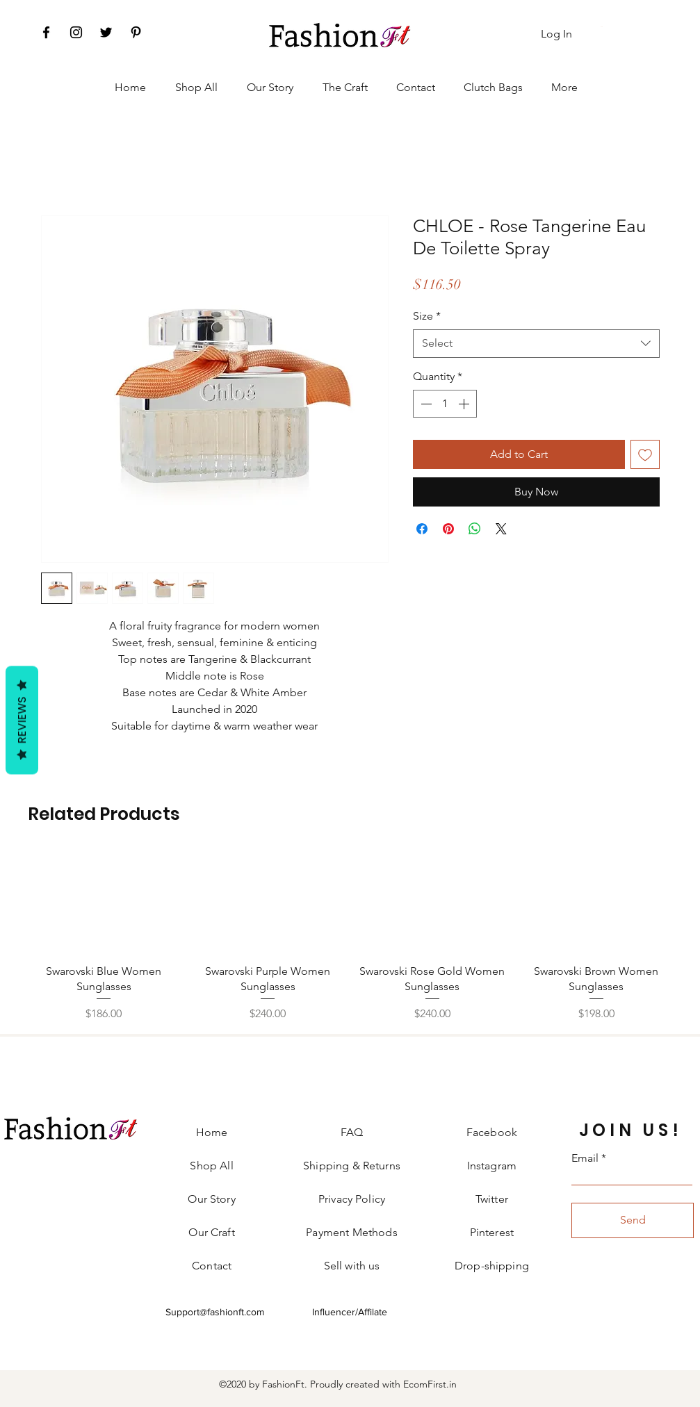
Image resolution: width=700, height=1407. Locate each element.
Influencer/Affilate (349, 1311)
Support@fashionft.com (214, 1311)
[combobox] (536, 343)
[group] (350, 937)
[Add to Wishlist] (645, 454)
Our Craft (211, 1232)
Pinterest (492, 1232)
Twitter (491, 1199)
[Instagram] (76, 32)
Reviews (22, 720)
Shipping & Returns (351, 1165)
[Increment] (465, 403)
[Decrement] (424, 403)
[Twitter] (106, 32)
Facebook (491, 1132)
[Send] (632, 1220)
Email (585, 1158)
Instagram (491, 1165)
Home (212, 1132)
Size (427, 315)
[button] (602, 26)
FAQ (352, 1132)
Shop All (211, 1165)
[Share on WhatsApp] (474, 528)
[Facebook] (46, 32)
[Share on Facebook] (422, 528)
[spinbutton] (444, 403)
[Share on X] (501, 528)
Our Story (211, 1199)
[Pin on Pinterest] (448, 528)
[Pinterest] (136, 32)
